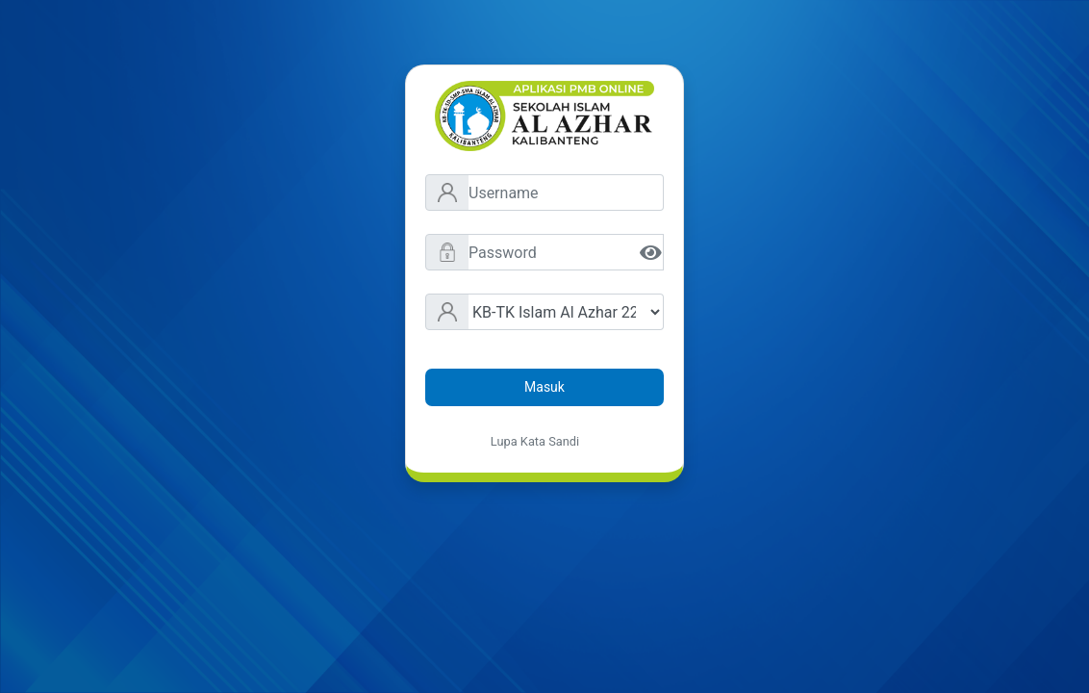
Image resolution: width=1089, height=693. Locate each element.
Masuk (544, 387)
